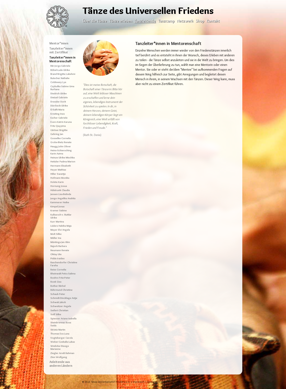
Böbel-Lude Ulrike (60, 69)
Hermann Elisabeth (60, 165)
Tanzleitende (145, 21)
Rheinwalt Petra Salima (62, 273)
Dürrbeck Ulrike (59, 105)
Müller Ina (55, 237)
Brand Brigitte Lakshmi (62, 73)
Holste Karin (57, 181)
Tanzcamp (166, 21)
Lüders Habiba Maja (61, 225)
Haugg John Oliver (60, 146)
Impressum (139, 381)
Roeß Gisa (55, 281)
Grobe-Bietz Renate (61, 142)
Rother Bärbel (58, 285)
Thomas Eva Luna (59, 333)
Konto (200, 381)
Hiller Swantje (58, 173)
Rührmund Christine (61, 289)
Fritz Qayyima (58, 125)
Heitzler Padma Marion (62, 161)
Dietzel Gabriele (59, 97)
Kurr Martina (57, 221)
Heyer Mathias (58, 169)
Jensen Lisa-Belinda (60, 194)
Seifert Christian (59, 310)
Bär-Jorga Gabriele (60, 65)
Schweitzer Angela (60, 306)
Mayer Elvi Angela (60, 229)
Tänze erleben (120, 21)
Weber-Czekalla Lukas (62, 341)
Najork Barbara (58, 246)
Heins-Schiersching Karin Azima (61, 152)
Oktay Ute (56, 254)
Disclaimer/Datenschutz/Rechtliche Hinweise (171, 381)
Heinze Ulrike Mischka (62, 157)
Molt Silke (56, 233)
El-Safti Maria (57, 109)
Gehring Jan (56, 134)
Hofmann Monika (59, 177)
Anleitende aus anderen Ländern (60, 364)
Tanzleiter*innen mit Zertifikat (60, 50)
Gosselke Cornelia (60, 138)
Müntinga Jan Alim (60, 242)
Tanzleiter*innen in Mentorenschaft (62, 59)
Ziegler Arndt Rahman (62, 353)
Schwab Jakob (58, 302)
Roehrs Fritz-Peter (60, 277)
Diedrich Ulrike (58, 93)
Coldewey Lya (58, 82)
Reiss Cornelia (58, 269)
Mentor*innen (58, 43)
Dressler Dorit (58, 101)
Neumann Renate (59, 250)
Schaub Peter (57, 293)
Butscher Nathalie (60, 78)
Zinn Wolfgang (58, 357)
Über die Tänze (95, 21)
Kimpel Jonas (57, 206)
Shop (200, 21)
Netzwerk (185, 21)
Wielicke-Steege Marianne (59, 347)
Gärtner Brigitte (59, 130)
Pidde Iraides (57, 258)
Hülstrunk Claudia (60, 190)
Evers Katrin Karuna (61, 121)
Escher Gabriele (59, 117)
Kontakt (213, 21)
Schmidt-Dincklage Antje (63, 297)
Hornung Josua (58, 185)
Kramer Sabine (58, 210)
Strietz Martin (57, 329)
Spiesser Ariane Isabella (63, 318)
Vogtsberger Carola (61, 337)
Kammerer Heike (59, 202)
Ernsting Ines (57, 113)
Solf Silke (55, 314)
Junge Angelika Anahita (62, 198)
